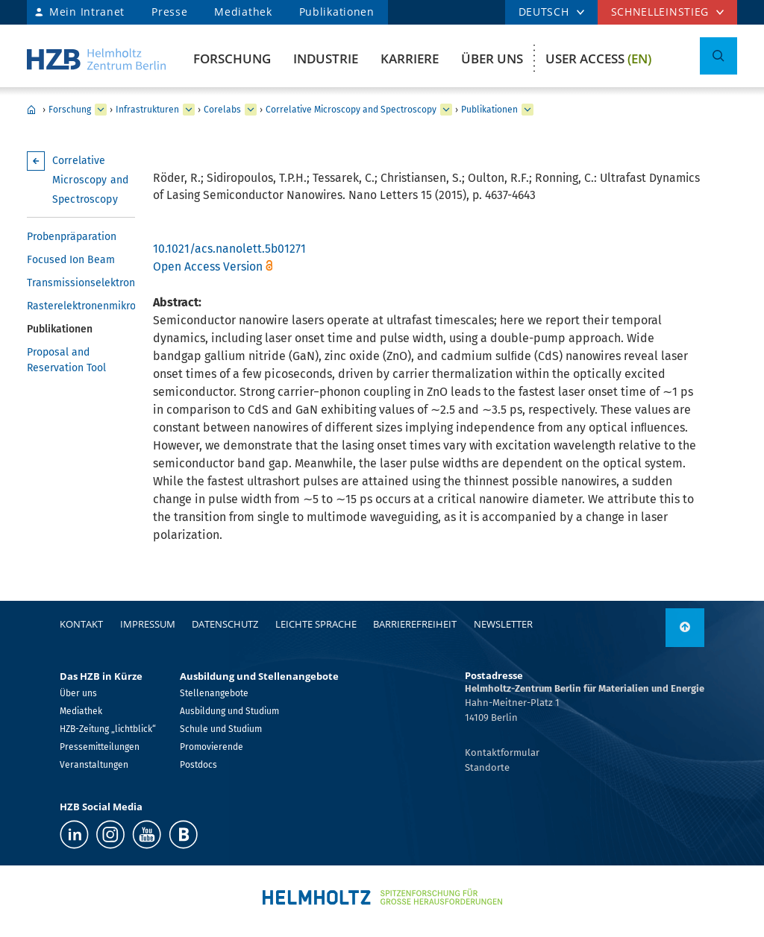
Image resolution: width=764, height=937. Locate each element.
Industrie (325, 58)
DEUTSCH (544, 11)
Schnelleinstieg (660, 11)
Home (31, 110)
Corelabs (222, 109)
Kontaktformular (502, 752)
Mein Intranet (87, 11)
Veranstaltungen (94, 765)
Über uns (492, 58)
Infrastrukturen (147, 109)
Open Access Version (208, 266)
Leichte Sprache (316, 624)
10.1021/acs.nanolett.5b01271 (229, 249)
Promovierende (211, 747)
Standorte (487, 767)
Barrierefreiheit (415, 624)
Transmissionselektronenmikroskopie (81, 283)
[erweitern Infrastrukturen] (189, 110)
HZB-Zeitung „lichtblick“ (108, 729)
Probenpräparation (71, 236)
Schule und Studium (221, 729)
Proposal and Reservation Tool (66, 360)
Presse (169, 11)
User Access (598, 58)
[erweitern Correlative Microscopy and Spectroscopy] (446, 110)
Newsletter (503, 624)
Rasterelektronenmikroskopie (81, 306)
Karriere (410, 58)
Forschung (232, 58)
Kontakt (81, 624)
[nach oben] (685, 627)
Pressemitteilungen (100, 747)
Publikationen (337, 11)
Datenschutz (225, 624)
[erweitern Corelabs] (251, 110)
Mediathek (243, 11)
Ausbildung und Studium (229, 711)
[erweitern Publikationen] (527, 110)
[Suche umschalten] (718, 56)
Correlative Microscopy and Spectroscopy (351, 109)
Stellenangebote (214, 693)
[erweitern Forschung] (101, 110)
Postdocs (198, 765)
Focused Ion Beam (71, 259)
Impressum (147, 624)
